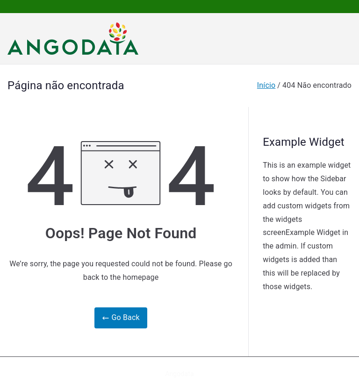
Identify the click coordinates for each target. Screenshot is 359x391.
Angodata (179, 373)
